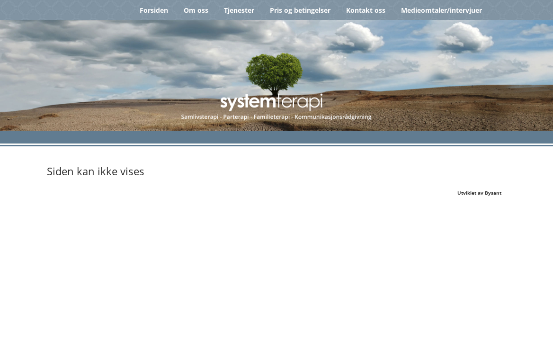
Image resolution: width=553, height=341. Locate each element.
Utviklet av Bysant (479, 192)
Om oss (196, 10)
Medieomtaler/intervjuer (441, 10)
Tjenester (239, 10)
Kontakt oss (365, 10)
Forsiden (154, 10)
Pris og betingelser (300, 10)
